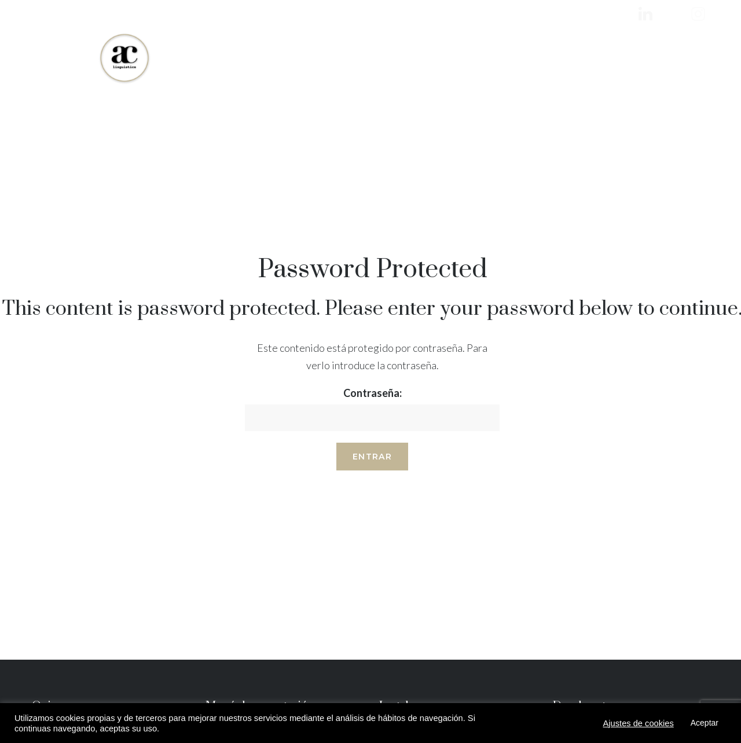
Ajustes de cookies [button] (638, 723)
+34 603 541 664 (681, 58)
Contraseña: (372, 409)
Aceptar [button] (704, 722)
